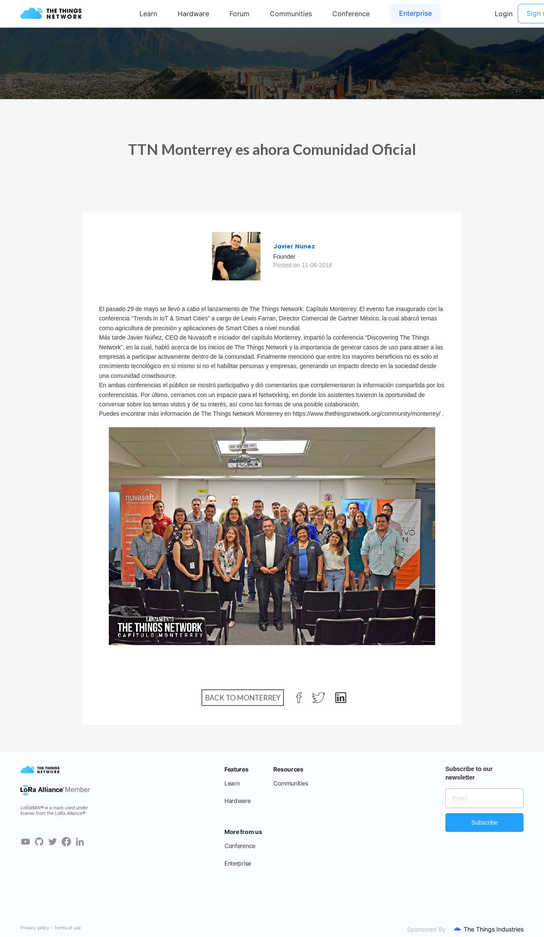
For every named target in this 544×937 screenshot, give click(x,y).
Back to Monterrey (242, 697)
